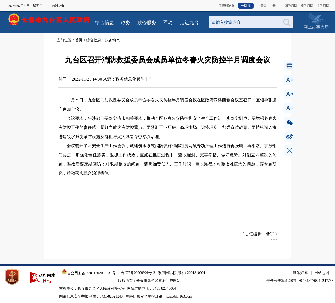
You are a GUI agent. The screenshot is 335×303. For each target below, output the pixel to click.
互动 (168, 22)
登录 (263, 6)
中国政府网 (289, 6)
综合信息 (104, 22)
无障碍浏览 (226, 6)
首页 (78, 40)
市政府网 (323, 6)
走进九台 (189, 22)
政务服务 (146, 22)
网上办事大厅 (316, 18)
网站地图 (321, 273)
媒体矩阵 (300, 273)
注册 (272, 6)
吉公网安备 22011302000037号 (88, 273)
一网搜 (245, 6)
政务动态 (112, 40)
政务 (125, 22)
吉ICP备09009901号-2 (138, 273)
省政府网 (307, 6)
